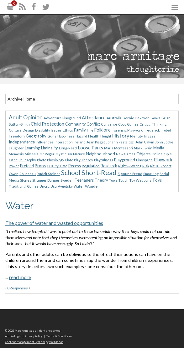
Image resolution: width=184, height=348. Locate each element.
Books (155, 118)
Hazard (81, 136)
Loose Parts (90, 147)
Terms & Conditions (59, 336)
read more (20, 277)
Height (105, 136)
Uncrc (44, 186)
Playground (124, 159)
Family (80, 129)
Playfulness (103, 160)
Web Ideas (56, 342)
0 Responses (17, 288)
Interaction (64, 142)
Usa (53, 186)
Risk (145, 166)
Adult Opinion (26, 117)
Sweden (67, 180)
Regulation (91, 166)
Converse (109, 124)
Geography (36, 135)
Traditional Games (24, 186)
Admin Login (13, 336)
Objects (143, 153)
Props (40, 165)
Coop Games (128, 124)
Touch (123, 180)
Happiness (66, 136)
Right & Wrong (129, 166)
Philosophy (27, 160)
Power (14, 166)
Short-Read (99, 172)
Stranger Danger (46, 180)
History (120, 135)
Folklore (102, 129)
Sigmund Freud (130, 174)
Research (109, 165)
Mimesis (32, 154)
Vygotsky (65, 186)
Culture (15, 130)
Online (157, 154)
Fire (90, 130)
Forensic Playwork (127, 130)
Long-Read (68, 148)
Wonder (92, 186)
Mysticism (63, 154)
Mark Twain (143, 148)
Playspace (144, 160)
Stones (25, 180)
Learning (32, 147)
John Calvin (144, 142)
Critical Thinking (152, 124)
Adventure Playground (62, 118)
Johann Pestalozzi (120, 142)
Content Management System (25, 342)
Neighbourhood (100, 153)
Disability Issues (48, 130)
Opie (168, 154)
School (71, 172)
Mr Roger (47, 154)
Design (28, 130)
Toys (157, 180)
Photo (41, 160)
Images (149, 136)
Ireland (80, 142)
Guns (51, 136)
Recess (74, 166)
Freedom (17, 136)
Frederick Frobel (157, 130)
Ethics (68, 130)
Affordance (94, 117)
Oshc (13, 160)
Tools (113, 180)
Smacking (151, 174)
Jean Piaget (96, 142)
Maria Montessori (118, 148)
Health (93, 136)
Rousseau (27, 174)
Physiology (55, 160)
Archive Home (21, 98)
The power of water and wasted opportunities (54, 223)
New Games (125, 154)
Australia (114, 118)
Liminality (49, 147)
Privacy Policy (34, 336)
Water (79, 186)
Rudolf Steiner (48, 174)
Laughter (16, 148)
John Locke (164, 142)
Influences (45, 142)
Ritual (155, 166)
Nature (79, 154)
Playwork (163, 159)
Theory (101, 180)
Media (158, 148)
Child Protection (47, 124)
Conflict (93, 124)
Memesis (16, 154)
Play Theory (83, 160)
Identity (136, 136)
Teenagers (84, 180)
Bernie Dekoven (136, 118)
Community (75, 124)
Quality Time (57, 166)
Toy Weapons (140, 180)
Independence (22, 141)
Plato (69, 160)
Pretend (27, 166)
